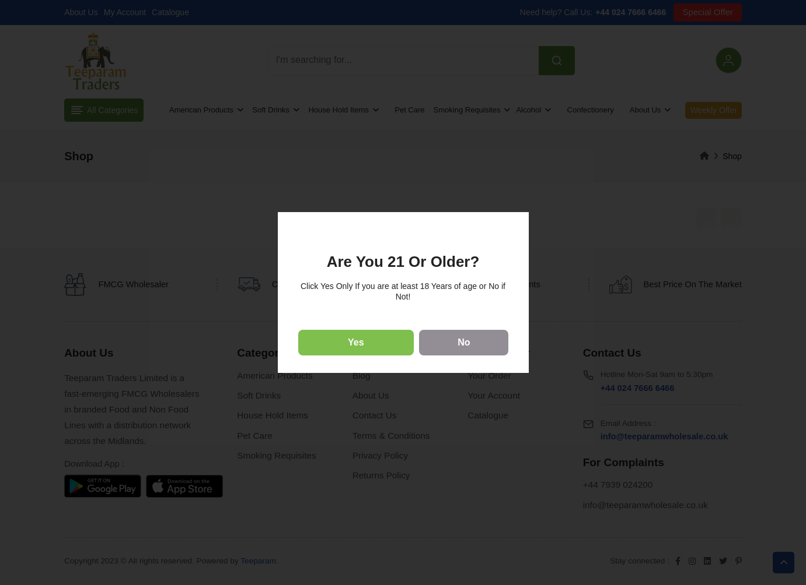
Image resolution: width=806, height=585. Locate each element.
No (464, 342)
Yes (356, 342)
